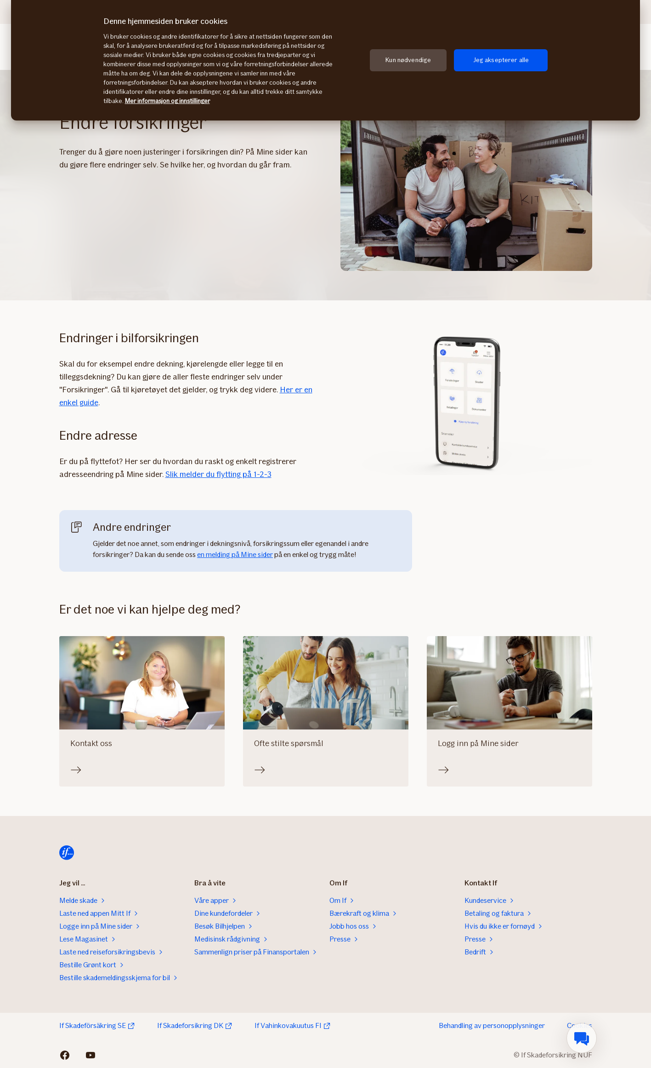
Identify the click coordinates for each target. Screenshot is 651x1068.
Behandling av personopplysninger (492, 1025)
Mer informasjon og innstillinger (167, 101)
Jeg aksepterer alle (501, 60)
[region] (325, 60)
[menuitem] (581, 1038)
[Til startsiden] (66, 852)
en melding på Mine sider (235, 554)
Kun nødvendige (408, 60)
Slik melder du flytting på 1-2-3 (218, 474)
